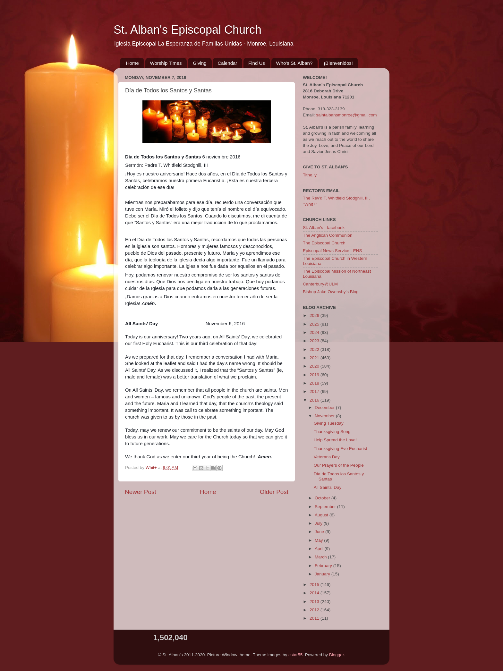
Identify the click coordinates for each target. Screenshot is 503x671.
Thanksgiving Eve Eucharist (340, 448)
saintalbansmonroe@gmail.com (346, 115)
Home (132, 63)
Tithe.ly (310, 175)
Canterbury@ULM (320, 284)
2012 (315, 609)
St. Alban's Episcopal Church (187, 29)
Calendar (227, 63)
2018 (315, 383)
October (323, 498)
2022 (315, 349)
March (321, 557)
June (320, 531)
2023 (315, 340)
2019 (315, 374)
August (322, 515)
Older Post (274, 491)
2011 (315, 618)
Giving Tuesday (329, 423)
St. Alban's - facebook (324, 227)
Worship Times (166, 63)
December (325, 407)
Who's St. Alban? (294, 63)
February (324, 565)
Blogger (336, 654)
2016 (315, 400)
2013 (315, 601)
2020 (315, 366)
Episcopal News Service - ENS (332, 250)
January (323, 574)
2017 (315, 391)
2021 (315, 357)
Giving (200, 63)
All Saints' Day (328, 487)
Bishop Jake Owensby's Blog (331, 291)
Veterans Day (327, 456)
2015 (315, 584)
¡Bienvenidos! (338, 63)
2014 (315, 592)
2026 (315, 315)
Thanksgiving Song (332, 431)
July (319, 523)
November (325, 415)
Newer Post (140, 491)
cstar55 (295, 654)
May (319, 540)
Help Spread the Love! (335, 439)
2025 (315, 324)
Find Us (256, 63)
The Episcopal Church (324, 243)
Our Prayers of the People (339, 465)
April (320, 548)
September (326, 506)
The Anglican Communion (328, 235)
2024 (315, 332)
